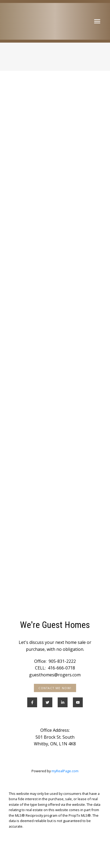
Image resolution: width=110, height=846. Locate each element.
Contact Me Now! (55, 688)
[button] (55, 688)
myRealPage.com (65, 771)
